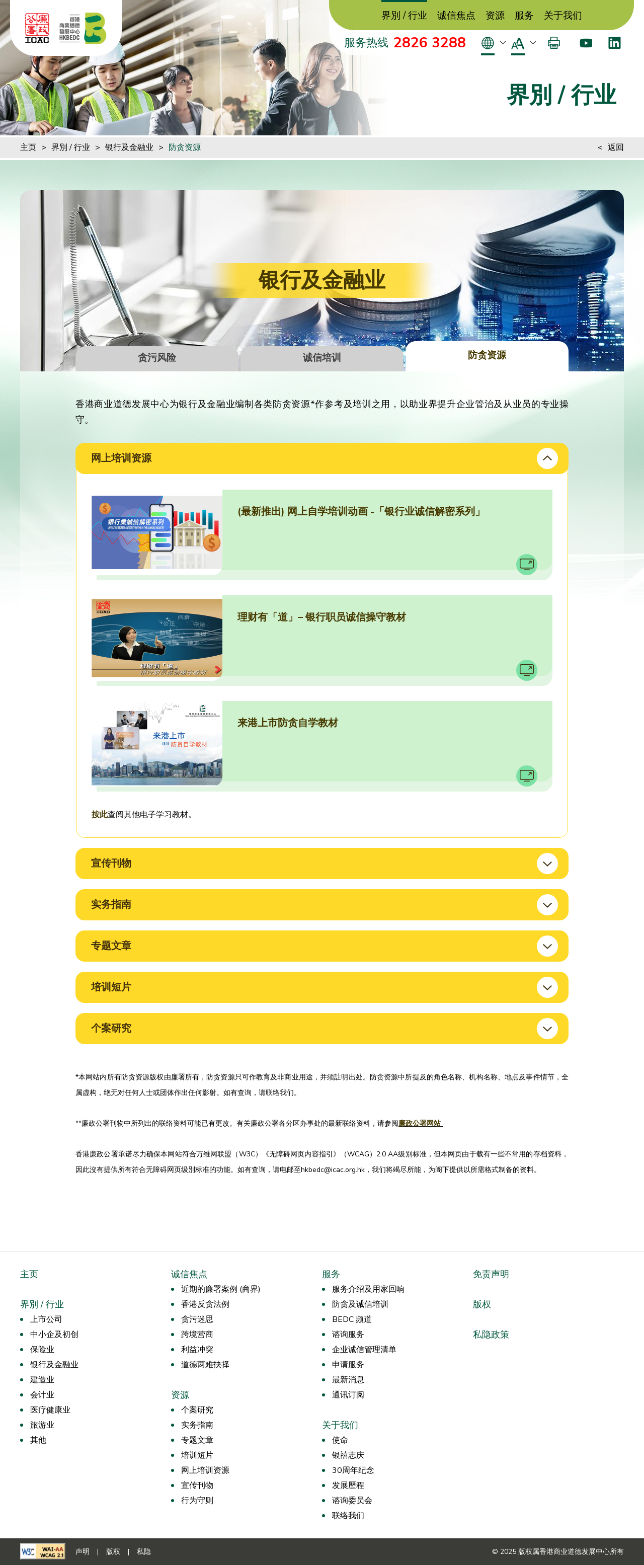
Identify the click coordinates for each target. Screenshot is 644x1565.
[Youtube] (586, 42)
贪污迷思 (197, 1319)
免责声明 (491, 1274)
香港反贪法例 (205, 1304)
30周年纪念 (353, 1470)
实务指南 (197, 1425)
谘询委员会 (352, 1501)
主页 (28, 147)
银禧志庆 (348, 1455)
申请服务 (348, 1365)
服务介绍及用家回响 (368, 1289)
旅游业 (42, 1425)
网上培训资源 (205, 1470)
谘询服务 (348, 1334)
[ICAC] (37, 28)
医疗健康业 (50, 1410)
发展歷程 (348, 1485)
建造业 (42, 1380)
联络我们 (348, 1516)
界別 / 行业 (404, 16)
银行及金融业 (129, 147)
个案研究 (197, 1410)
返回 (616, 147)
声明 (82, 1551)
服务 (524, 16)
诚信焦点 (456, 16)
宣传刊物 (197, 1485)
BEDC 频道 (352, 1319)
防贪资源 (185, 147)
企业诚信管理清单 (364, 1350)
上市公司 (46, 1319)
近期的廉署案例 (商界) (221, 1289)
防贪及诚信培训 (360, 1304)
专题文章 (197, 1440)
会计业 (42, 1395)
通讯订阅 (348, 1395)
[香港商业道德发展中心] (83, 28)
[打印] (554, 42)
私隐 (144, 1551)
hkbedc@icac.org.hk (333, 1170)
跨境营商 (197, 1334)
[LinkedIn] (614, 42)
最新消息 (348, 1380)
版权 (482, 1304)
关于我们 (563, 16)
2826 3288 (429, 42)
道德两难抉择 (205, 1365)
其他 (38, 1440)
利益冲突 (197, 1350)
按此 (100, 814)
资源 (495, 16)
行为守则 (197, 1501)
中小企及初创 (54, 1334)
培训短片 (197, 1455)
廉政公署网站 (420, 1123)
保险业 (42, 1350)
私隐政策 (491, 1334)
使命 (340, 1440)
